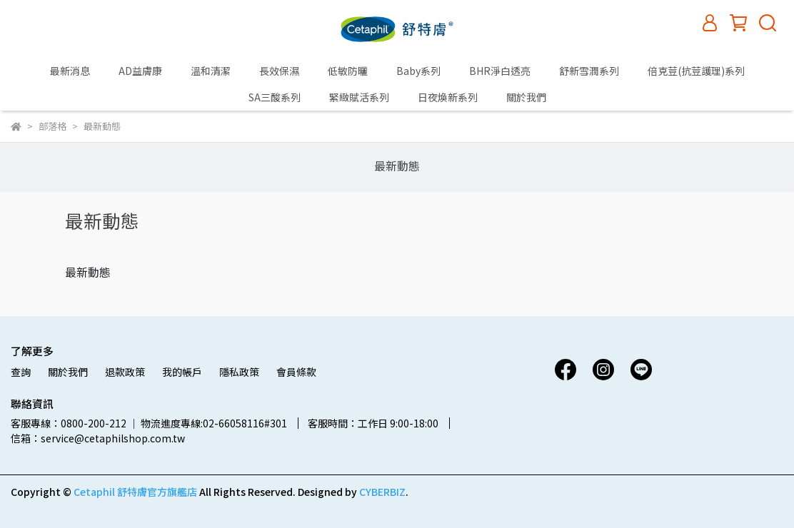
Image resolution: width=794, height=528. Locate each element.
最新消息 (70, 71)
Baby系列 (418, 71)
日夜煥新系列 (448, 97)
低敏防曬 (348, 71)
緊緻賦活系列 (359, 97)
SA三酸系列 (274, 97)
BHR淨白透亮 (500, 71)
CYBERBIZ (382, 491)
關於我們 (526, 97)
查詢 (21, 372)
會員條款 (296, 372)
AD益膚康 (140, 71)
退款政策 (125, 372)
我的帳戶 (182, 372)
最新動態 (397, 165)
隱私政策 (239, 372)
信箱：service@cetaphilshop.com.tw (98, 438)
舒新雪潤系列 (589, 71)
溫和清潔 (211, 71)
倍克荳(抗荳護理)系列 (696, 71)
